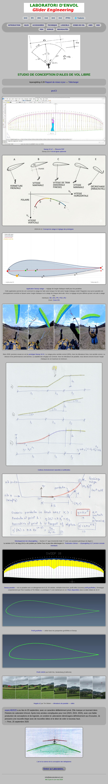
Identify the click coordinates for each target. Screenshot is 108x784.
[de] (39, 18)
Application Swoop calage (35, 289)
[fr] (32, 18)
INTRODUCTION (12, 25)
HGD (100, 25)
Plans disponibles (73, 590)
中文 (61, 298)
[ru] (60, 18)
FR (57, 298)
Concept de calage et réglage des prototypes (58, 229)
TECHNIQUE (52, 25)
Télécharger (73, 82)
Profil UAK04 (41, 672)
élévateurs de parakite (60, 704)
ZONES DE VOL (80, 25)
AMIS (92, 25)
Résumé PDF (59, 149)
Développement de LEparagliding (26, 541)
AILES (24, 25)
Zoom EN (56, 300)
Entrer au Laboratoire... (53, 769)
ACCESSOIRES (37, 25)
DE (51, 298)
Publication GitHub (71, 544)
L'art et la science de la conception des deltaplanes (54, 762)
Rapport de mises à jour (55, 82)
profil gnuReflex (90, 588)
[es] (53, 18)
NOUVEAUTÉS (63, 29)
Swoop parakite (9, 588)
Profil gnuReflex (36, 631)
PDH (41, 29)
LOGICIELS (65, 25)
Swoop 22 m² (48, 149)
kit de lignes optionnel (58, 152)
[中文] (68, 18)
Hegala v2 (37, 704)
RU (65, 298)
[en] (25, 18)
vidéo (72, 704)
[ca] (46, 18)
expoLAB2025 (11, 711)
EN (54, 298)
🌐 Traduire (79, 18)
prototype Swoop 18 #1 (37, 354)
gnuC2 (54, 91)
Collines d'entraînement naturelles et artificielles (54, 470)
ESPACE (50, 29)
